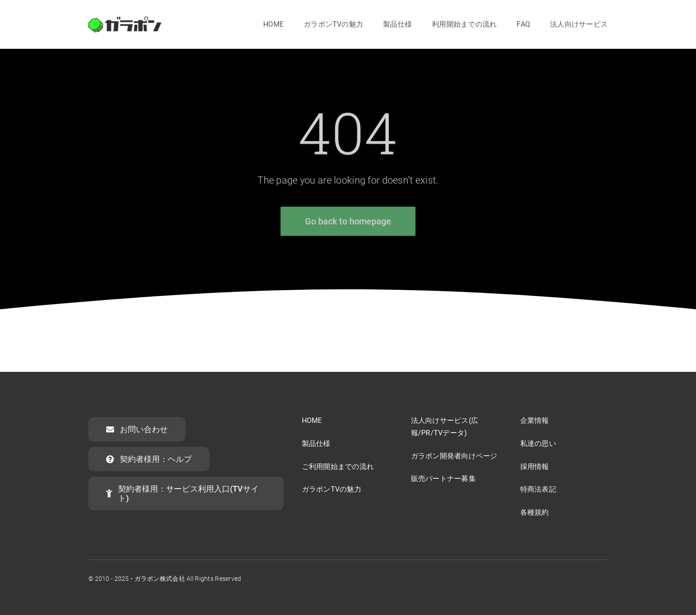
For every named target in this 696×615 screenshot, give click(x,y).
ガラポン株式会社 (159, 578)
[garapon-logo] (125, 21)
